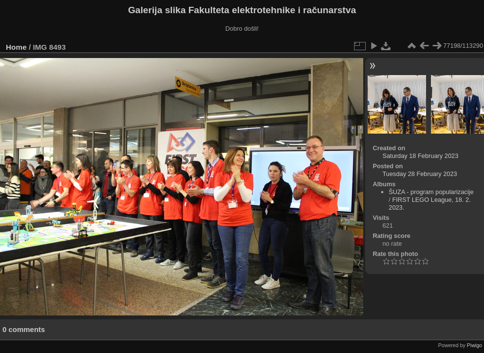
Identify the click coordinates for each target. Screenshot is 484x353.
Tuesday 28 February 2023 (419, 173)
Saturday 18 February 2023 (420, 155)
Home (16, 47)
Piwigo (474, 345)
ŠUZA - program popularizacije (431, 192)
